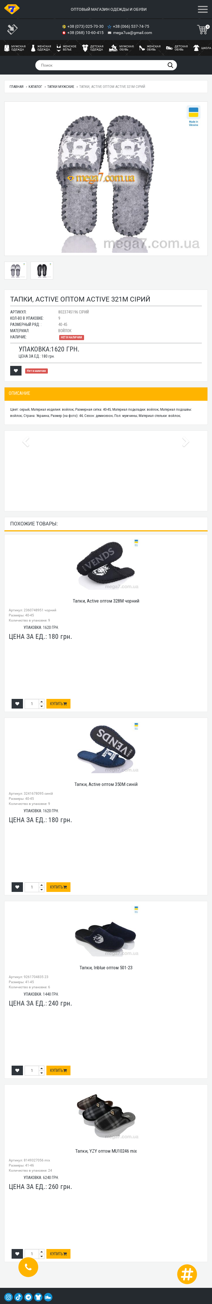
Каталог (35, 86)
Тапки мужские (60, 86)
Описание (19, 393)
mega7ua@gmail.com (132, 32)
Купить (58, 703)
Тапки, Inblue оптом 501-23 (106, 967)
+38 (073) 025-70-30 (85, 26)
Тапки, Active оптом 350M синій (106, 784)
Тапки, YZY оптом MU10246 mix (106, 1151)
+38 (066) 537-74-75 (131, 26)
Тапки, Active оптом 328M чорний (106, 601)
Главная (16, 86)
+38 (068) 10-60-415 (85, 32)
